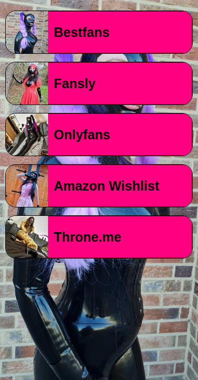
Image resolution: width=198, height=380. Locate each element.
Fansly (75, 83)
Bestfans (82, 32)
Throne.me (87, 237)
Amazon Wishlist (106, 185)
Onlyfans (82, 134)
